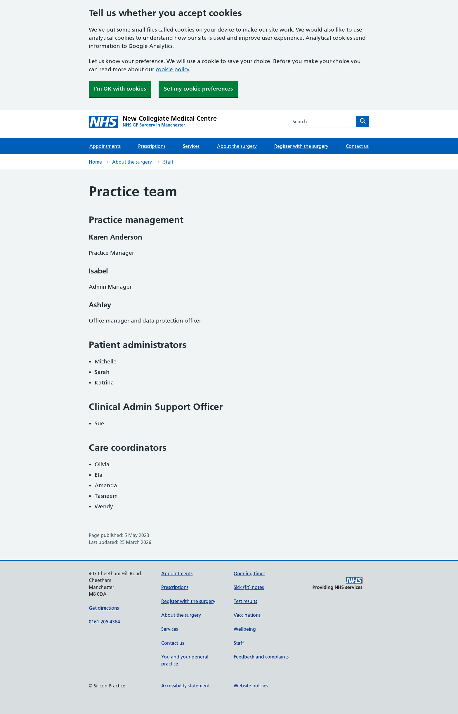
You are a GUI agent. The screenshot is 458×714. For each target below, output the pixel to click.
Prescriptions (151, 146)
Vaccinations (247, 615)
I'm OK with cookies (120, 88)
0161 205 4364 (104, 622)
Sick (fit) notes (249, 587)
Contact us (357, 146)
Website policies (251, 686)
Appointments (105, 146)
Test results (245, 601)
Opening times (249, 573)
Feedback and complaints (261, 657)
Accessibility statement (185, 686)
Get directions (104, 608)
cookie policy (173, 69)
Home (95, 162)
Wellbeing (245, 629)
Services (191, 146)
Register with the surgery (301, 146)
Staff (168, 162)
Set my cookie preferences (198, 88)
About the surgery (237, 146)
